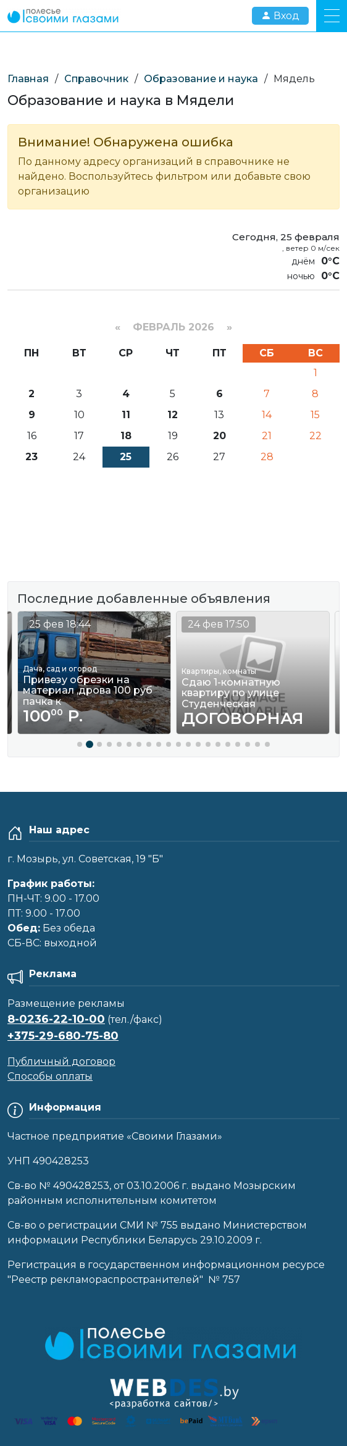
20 (219, 436)
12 (172, 415)
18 (126, 436)
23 (31, 457)
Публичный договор (61, 1061)
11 (126, 415)
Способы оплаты (50, 1076)
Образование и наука (201, 79)
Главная (28, 79)
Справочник (96, 79)
